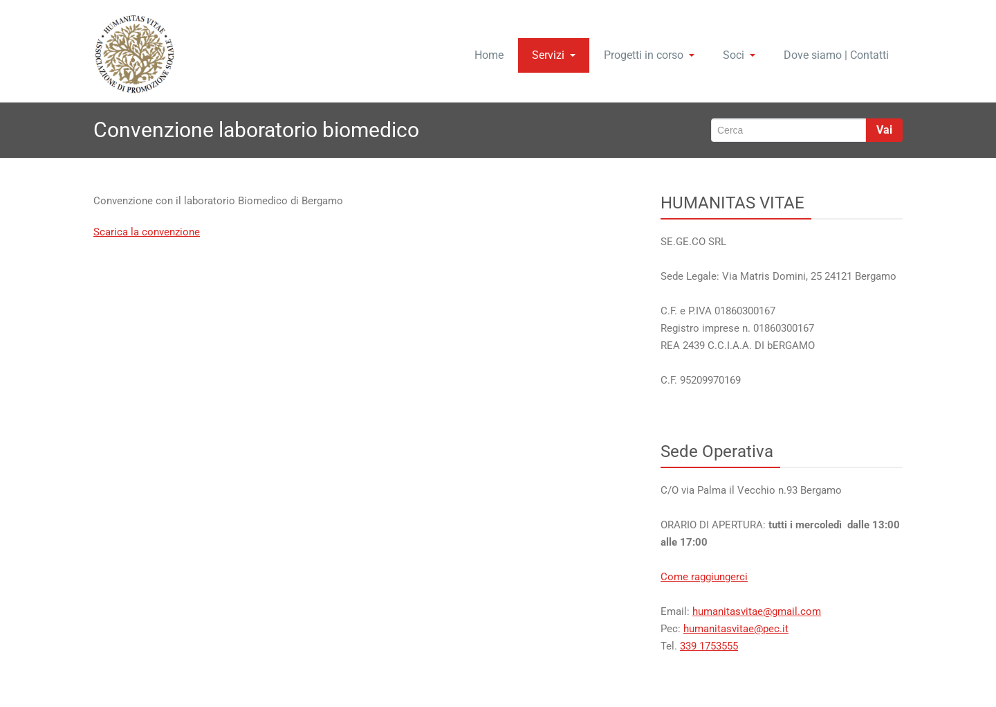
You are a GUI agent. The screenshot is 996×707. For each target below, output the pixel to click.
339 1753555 (709, 646)
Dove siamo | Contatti (836, 55)
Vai (884, 129)
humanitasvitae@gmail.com (756, 611)
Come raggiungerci (704, 577)
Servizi (553, 55)
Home (489, 55)
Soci (739, 55)
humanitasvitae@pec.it (735, 629)
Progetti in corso (649, 55)
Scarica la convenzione (146, 232)
